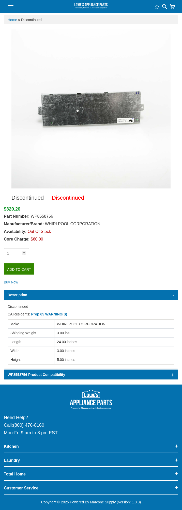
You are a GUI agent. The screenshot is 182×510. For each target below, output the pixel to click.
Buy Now (11, 282)
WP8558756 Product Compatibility (36, 375)
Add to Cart (19, 269)
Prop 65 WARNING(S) (49, 314)
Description (17, 295)
